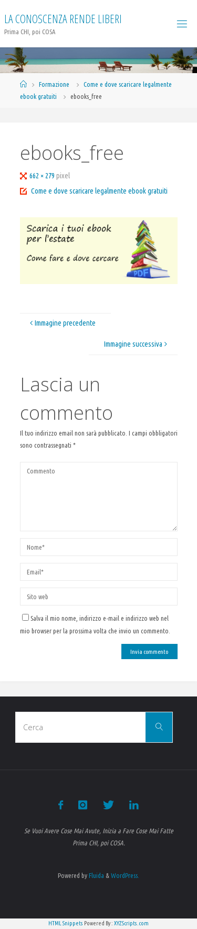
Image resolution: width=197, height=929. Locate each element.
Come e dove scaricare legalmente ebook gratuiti (99, 191)
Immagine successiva (137, 344)
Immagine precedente (61, 323)
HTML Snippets (65, 923)
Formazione (54, 84)
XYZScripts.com (131, 923)
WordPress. (125, 875)
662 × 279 (42, 175)
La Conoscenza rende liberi (63, 18)
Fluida (95, 875)
